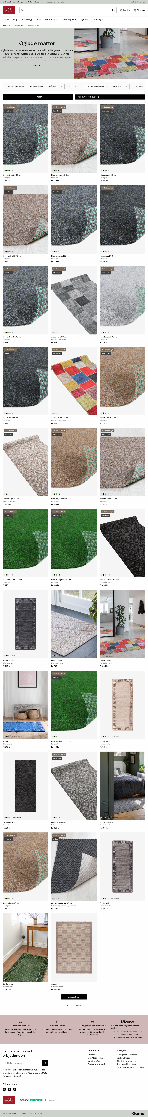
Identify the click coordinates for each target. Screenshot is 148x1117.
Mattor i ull (75, 86)
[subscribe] (45, 1063)
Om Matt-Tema (95, 1057)
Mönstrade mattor (97, 86)
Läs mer (37, 65)
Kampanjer (98, 19)
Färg (15, 19)
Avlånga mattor (15, 86)
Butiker (91, 1054)
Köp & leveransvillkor (126, 1061)
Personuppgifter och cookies (130, 1067)
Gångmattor (55, 86)
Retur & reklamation (126, 1064)
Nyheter (84, 19)
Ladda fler (74, 996)
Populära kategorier (97, 1064)
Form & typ (27, 19)
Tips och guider (69, 19)
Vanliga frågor (94, 1061)
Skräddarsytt (51, 19)
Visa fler (139, 86)
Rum (39, 19)
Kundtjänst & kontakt (137, 2)
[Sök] (113, 10)
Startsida (6, 25)
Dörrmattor (36, 86)
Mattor (6, 19)
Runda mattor (120, 86)
